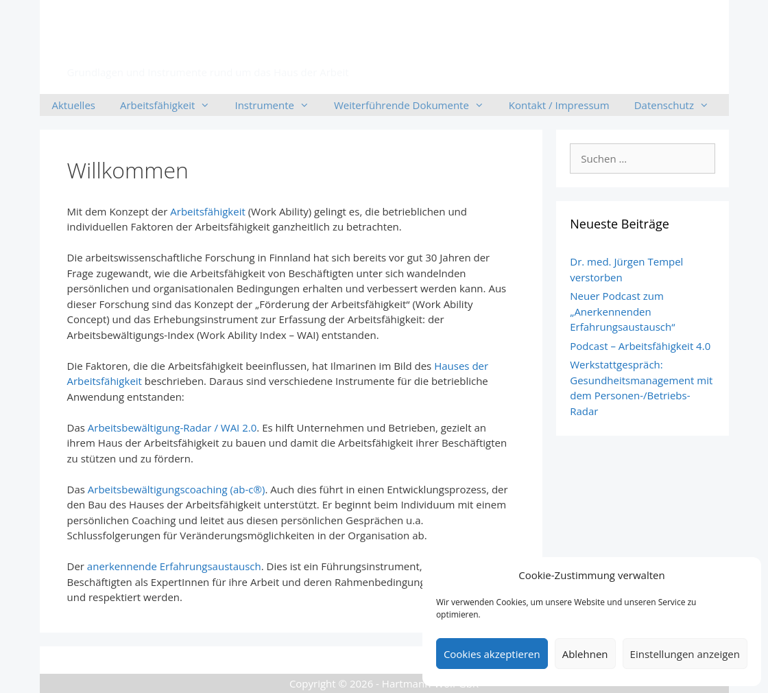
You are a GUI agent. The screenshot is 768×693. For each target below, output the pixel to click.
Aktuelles (73, 105)
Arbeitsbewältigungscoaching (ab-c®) (176, 489)
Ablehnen (585, 654)
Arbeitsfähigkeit (191, 46)
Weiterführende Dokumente (415, 105)
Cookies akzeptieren (492, 654)
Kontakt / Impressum (559, 105)
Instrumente (278, 105)
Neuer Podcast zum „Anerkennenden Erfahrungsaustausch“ (622, 311)
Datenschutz (677, 105)
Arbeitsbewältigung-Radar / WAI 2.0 (172, 427)
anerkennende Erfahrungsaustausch (174, 566)
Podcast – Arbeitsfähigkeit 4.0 (640, 346)
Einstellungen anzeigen (685, 654)
